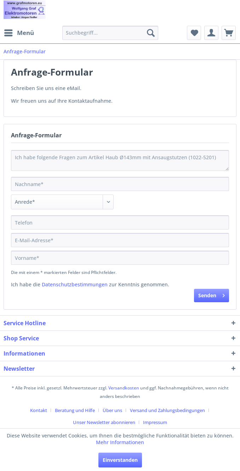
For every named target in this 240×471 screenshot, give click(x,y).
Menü (19, 32)
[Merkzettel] (194, 33)
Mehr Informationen (120, 442)
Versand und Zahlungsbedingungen (167, 410)
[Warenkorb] (229, 33)
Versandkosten (123, 388)
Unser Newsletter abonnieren (104, 422)
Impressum (155, 422)
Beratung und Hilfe (75, 410)
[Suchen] (150, 33)
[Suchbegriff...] (110, 33)
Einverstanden (120, 460)
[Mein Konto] (211, 33)
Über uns (112, 410)
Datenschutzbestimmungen (75, 284)
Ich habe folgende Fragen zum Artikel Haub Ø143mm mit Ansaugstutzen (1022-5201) (120, 160)
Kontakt (38, 410)
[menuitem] (19, 33)
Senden (211, 294)
